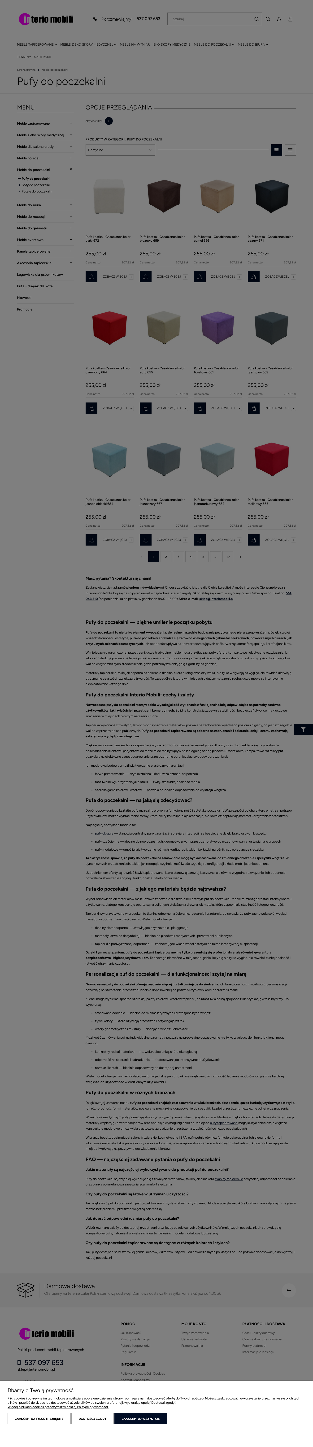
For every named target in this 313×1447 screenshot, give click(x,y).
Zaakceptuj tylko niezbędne (39, 1419)
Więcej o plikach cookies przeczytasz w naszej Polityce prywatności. (58, 1407)
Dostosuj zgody (92, 1419)
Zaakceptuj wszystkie (141, 1419)
